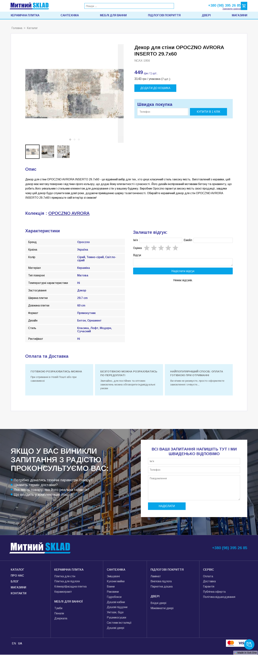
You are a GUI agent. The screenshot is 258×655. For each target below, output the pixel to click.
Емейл (188, 240)
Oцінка (137, 247)
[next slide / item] (121, 93)
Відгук (137, 255)
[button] (70, 139)
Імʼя (135, 240)
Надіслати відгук (183, 272)
